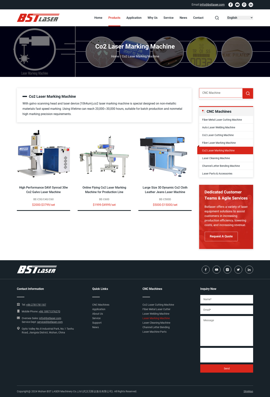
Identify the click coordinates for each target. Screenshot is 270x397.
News (183, 18)
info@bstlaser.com (212, 4)
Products (114, 18)
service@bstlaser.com (50, 321)
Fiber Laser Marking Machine (219, 142)
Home (98, 18)
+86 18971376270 (49, 311)
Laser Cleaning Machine (216, 158)
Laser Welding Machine (155, 313)
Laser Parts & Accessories (217, 173)
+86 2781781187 (36, 304)
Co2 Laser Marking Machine (218, 150)
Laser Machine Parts (154, 331)
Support (97, 322)
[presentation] (228, 355)
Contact (198, 18)
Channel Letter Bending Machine (221, 165)
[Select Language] (240, 18)
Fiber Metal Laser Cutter (156, 309)
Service (169, 18)
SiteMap (248, 391)
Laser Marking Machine (156, 318)
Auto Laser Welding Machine (218, 127)
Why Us (153, 18)
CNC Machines (100, 304)
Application (134, 18)
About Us (97, 313)
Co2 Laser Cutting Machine (218, 135)
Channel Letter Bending (156, 327)
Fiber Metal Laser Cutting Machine (222, 119)
